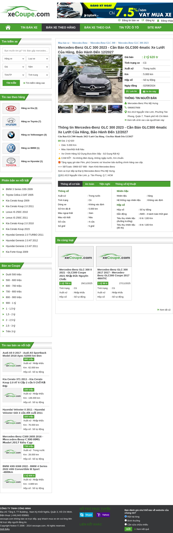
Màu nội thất (64, 217)
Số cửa (61, 221)
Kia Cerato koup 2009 (17, 200)
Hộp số (27, 372)
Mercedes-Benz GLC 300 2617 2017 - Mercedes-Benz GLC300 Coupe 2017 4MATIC (113, 274)
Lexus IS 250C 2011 (17, 217)
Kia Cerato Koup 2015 (18, 229)
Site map (154, 27)
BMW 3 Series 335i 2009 (19, 189)
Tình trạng (63, 200)
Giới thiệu (5, 529)
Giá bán (129, 57)
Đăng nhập (167, 20)
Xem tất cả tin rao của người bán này (145, 120)
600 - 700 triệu (14, 285)
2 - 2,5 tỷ (10, 320)
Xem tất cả (165, 309)
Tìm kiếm (11, 83)
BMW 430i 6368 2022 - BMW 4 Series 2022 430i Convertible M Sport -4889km (25, 469)
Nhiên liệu (122, 196)
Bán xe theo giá (97, 27)
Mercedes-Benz (80, 43)
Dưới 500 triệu (13, 274)
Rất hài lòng (132, 516)
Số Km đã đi (64, 208)
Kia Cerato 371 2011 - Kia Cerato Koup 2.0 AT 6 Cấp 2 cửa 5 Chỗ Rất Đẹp (24, 382)
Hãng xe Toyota (20, 121)
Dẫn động (122, 214)
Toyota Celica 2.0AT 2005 (19, 194)
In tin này (151, 91)
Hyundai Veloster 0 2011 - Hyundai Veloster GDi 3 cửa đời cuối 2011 (24, 411)
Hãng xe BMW (19, 148)
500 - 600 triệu (14, 280)
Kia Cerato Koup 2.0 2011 (20, 206)
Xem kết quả (142, 529)
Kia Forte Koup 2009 (17, 251)
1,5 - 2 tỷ (10, 314)
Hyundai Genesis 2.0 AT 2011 (22, 246)
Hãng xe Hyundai (21, 161)
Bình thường (132, 520)
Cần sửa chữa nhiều (136, 524)
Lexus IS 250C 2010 (17, 212)
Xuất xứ (27, 363)
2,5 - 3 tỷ (10, 325)
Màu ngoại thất (65, 213)
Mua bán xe (63, 43)
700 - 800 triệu (14, 291)
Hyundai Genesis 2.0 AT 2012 (22, 240)
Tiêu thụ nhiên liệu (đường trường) (126, 219)
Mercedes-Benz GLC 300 (102, 43)
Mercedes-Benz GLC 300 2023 (133, 43)
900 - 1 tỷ (11, 303)
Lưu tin (133, 91)
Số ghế (61, 226)
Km (25, 367)
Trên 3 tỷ (10, 331)
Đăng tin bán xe (130, 20)
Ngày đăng (131, 85)
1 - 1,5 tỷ (10, 308)
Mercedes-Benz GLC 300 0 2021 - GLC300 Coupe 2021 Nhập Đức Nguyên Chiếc (75, 274)
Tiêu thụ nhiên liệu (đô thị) (126, 226)
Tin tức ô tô (129, 27)
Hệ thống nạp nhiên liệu (128, 200)
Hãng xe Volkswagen (23, 135)
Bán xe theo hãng (61, 27)
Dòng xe (62, 204)
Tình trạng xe (132, 62)
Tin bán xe (29, 27)
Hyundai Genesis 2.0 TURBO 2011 (25, 234)
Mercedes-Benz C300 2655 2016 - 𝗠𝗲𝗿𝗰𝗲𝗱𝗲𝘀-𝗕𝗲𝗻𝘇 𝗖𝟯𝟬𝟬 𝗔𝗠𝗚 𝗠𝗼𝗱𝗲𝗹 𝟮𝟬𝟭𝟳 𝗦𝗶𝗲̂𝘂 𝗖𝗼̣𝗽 (23, 439)
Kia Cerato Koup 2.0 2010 (20, 223)
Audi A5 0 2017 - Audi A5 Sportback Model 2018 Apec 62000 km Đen (24, 354)
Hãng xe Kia (18, 108)
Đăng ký (150, 20)
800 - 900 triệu (14, 297)
